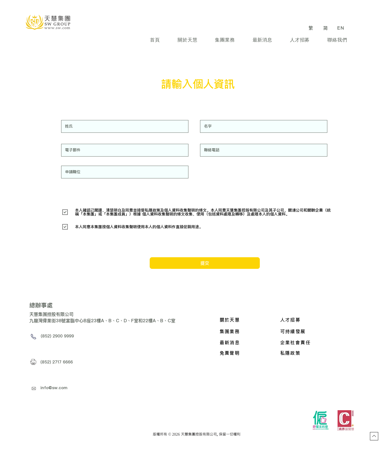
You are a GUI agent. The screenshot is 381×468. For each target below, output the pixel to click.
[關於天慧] (247, 319)
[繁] (311, 27)
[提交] (205, 263)
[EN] (341, 27)
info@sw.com (54, 388)
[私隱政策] (307, 352)
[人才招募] (308, 319)
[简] (326, 27)
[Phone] (34, 336)
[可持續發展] (317, 331)
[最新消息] (247, 342)
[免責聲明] (247, 352)
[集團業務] (247, 331)
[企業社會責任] (307, 342)
